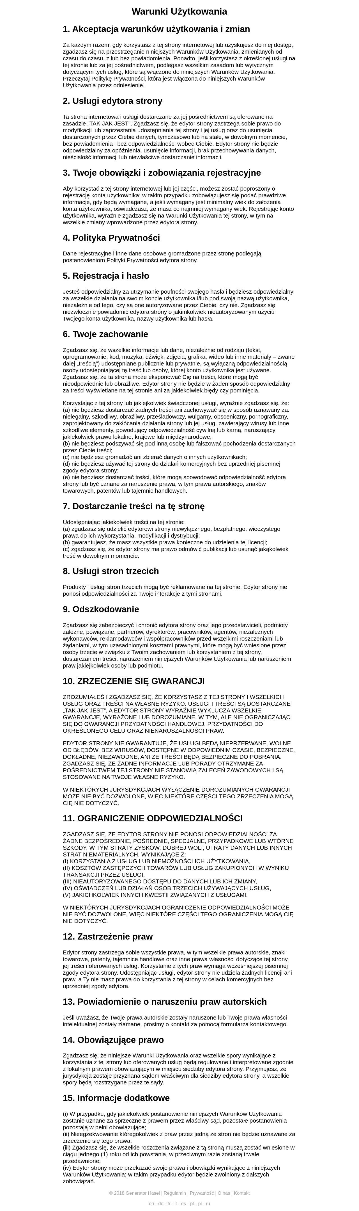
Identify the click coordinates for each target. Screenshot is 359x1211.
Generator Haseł (143, 1193)
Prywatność (202, 1193)
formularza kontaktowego (253, 1024)
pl (200, 1203)
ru (208, 1203)
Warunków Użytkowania (207, 51)
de (161, 1203)
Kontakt (242, 1193)
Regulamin (175, 1193)
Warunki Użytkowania (179, 11)
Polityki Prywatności (132, 260)
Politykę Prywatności (118, 78)
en (151, 1203)
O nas (224, 1193)
